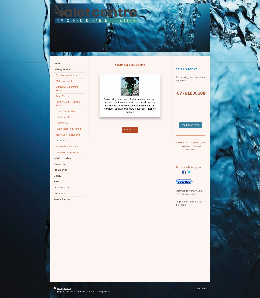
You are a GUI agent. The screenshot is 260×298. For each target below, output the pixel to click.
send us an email (190, 125)
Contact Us (130, 129)
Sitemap (67, 288)
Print (58, 288)
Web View (201, 288)
